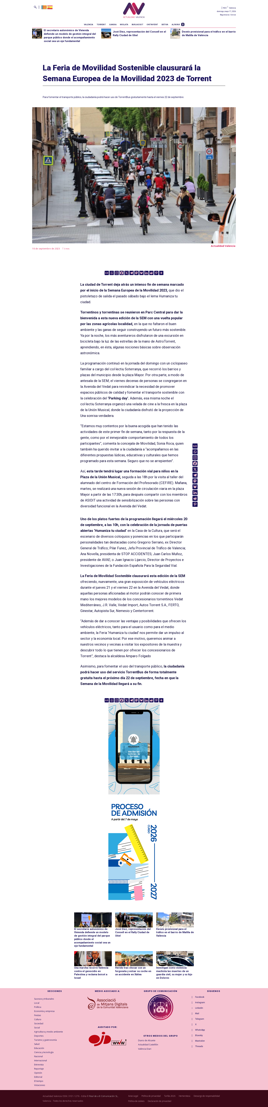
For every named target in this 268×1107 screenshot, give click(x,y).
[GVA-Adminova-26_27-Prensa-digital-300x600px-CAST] (134, 902)
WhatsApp (200, 1030)
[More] (161, 273)
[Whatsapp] (112, 273)
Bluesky (199, 1035)
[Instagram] (117, 273)
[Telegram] (131, 273)
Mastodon (200, 1041)
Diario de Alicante (146, 1040)
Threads (199, 1046)
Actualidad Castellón (148, 1044)
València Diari (144, 1048)
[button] (35, 7)
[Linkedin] (146, 273)
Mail (197, 1013)
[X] (126, 273)
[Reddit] (151, 273)
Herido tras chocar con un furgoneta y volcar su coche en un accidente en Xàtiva (132, 971)
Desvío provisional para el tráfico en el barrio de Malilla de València (175, 932)
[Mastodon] (136, 273)
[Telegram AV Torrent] (134, 797)
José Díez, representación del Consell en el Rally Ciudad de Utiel (132, 932)
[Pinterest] (156, 273)
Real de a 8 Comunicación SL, (103, 1095)
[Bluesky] (141, 273)
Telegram (199, 1019)
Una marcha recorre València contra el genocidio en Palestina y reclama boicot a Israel (92, 971)
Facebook (199, 997)
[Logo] (134, 11)
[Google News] (107, 273)
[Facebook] (121, 273)
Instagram (200, 1002)
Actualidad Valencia (223, 246)
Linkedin (199, 1008)
